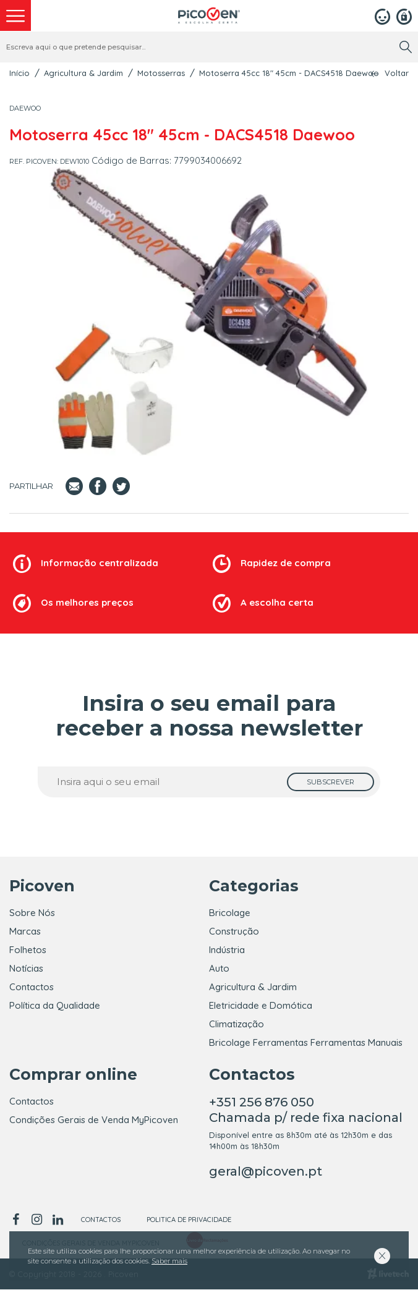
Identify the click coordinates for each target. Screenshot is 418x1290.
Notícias (26, 968)
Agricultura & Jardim (83, 73)
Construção (234, 931)
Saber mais (169, 1261)
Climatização (236, 1024)
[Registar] (404, 15)
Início (19, 73)
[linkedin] (57, 1220)
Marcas (25, 931)
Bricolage (229, 913)
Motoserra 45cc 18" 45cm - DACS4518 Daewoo (289, 73)
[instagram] (36, 1220)
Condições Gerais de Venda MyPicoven (93, 1120)
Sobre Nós (32, 913)
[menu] (15, 15)
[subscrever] (330, 782)
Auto (219, 968)
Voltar (397, 73)
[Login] (382, 15)
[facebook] (17, 1220)
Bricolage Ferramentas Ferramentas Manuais (306, 1042)
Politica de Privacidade (189, 1220)
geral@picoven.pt (265, 1172)
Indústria (227, 950)
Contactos (31, 987)
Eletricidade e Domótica (260, 1005)
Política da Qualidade (54, 1005)
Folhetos (27, 950)
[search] (405, 47)
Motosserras (161, 73)
